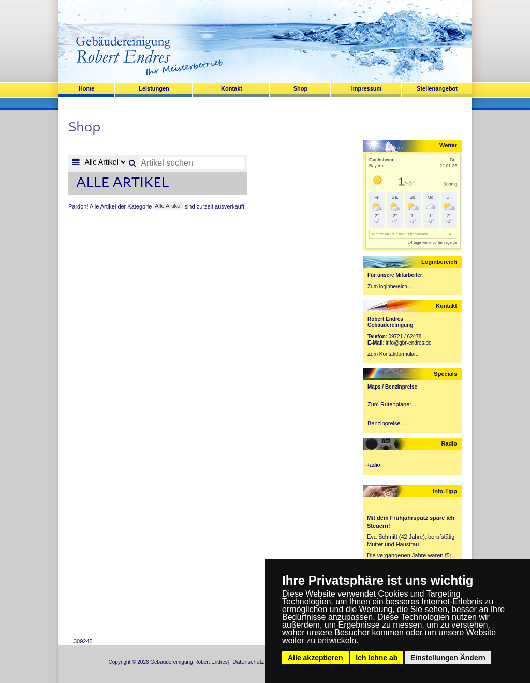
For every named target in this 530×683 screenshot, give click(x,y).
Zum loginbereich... (389, 286)
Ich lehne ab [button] (377, 658)
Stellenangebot (437, 88)
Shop (300, 88)
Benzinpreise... (386, 423)
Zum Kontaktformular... (393, 354)
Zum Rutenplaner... (391, 404)
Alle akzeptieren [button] (315, 658)
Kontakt (231, 88)
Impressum (366, 88)
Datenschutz (248, 662)
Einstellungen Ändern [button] (447, 658)
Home (87, 88)
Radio (372, 465)
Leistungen (154, 88)
